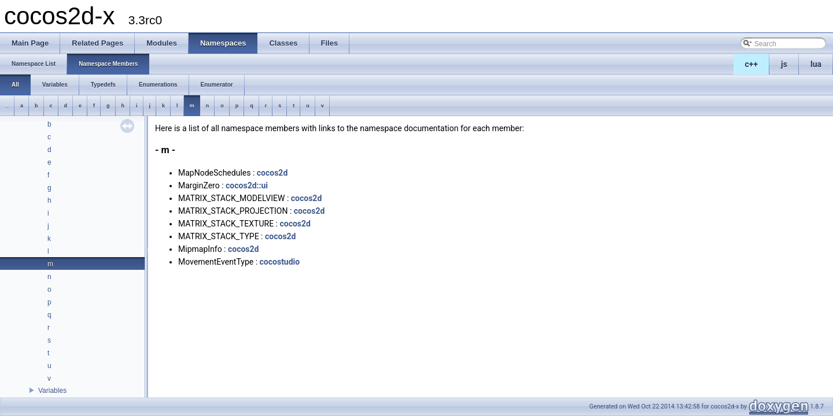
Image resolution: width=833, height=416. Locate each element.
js (784, 64)
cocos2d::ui (247, 185)
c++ (751, 64)
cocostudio (280, 261)
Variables (52, 391)
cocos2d (272, 172)
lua (815, 64)
